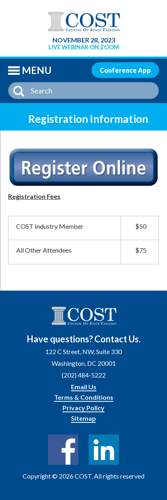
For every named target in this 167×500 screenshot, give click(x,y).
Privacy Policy (83, 407)
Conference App (125, 70)
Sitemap (83, 418)
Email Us (83, 386)
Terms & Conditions (83, 397)
